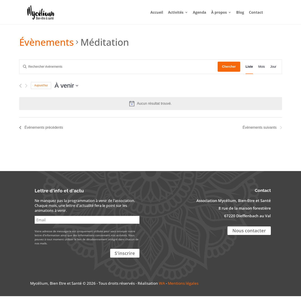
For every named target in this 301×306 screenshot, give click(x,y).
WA (162, 293)
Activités (171, 11)
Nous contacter (249, 240)
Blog (236, 11)
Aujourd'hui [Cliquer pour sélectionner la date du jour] (41, 95)
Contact (252, 11)
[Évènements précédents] (20, 95)
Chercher (229, 76)
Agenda (195, 11)
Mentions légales (183, 293)
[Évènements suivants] (26, 95)
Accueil (152, 11)
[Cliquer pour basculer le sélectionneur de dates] (66, 95)
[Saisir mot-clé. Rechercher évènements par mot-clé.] (118, 76)
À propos (215, 11)
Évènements (46, 52)
